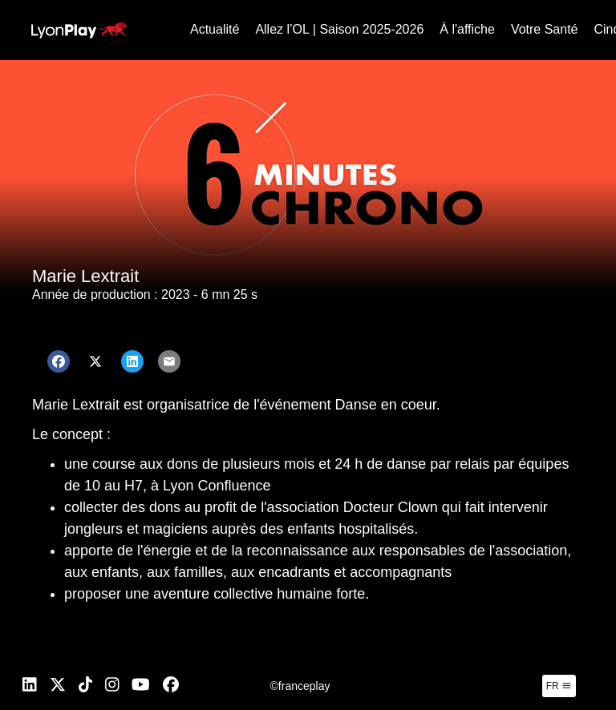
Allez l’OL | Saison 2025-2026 (339, 29)
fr (559, 686)
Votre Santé (544, 29)
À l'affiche (467, 29)
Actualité (214, 29)
